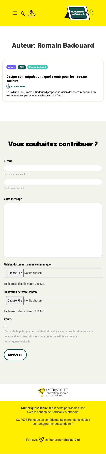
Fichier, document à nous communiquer (28, 264)
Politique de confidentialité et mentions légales (59, 420)
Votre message (13, 199)
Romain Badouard (37, 67)
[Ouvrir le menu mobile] (15, 13)
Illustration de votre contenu (21, 292)
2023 (22, 67)
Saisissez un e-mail (14, 174)
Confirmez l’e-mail (14, 188)
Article (11, 67)
